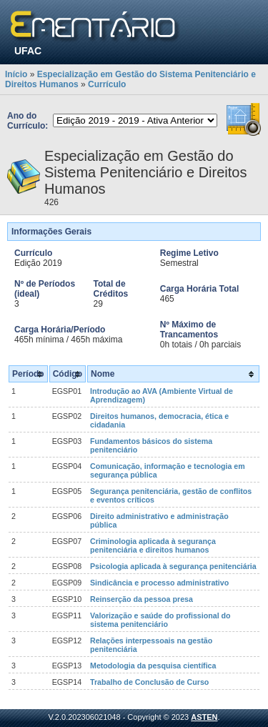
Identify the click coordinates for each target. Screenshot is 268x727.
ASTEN (204, 717)
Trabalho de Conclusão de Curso (149, 682)
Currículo (107, 84)
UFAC (27, 50)
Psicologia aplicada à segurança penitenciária (173, 566)
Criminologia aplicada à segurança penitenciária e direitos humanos (153, 545)
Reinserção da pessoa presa (141, 599)
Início (16, 74)
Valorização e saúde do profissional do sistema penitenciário (160, 619)
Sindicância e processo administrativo (159, 582)
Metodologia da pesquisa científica (153, 665)
